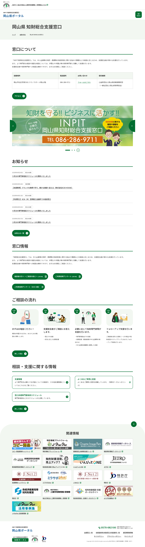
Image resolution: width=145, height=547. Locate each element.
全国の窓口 (23, 34)
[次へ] (132, 126)
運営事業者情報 (128, 533)
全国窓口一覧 (88, 533)
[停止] (78, 150)
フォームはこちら (84, 82)
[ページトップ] (134, 424)
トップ (14, 34)
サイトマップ (128, 536)
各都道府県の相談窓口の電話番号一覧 (108, 533)
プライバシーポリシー (114, 536)
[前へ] (13, 126)
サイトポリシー (99, 536)
